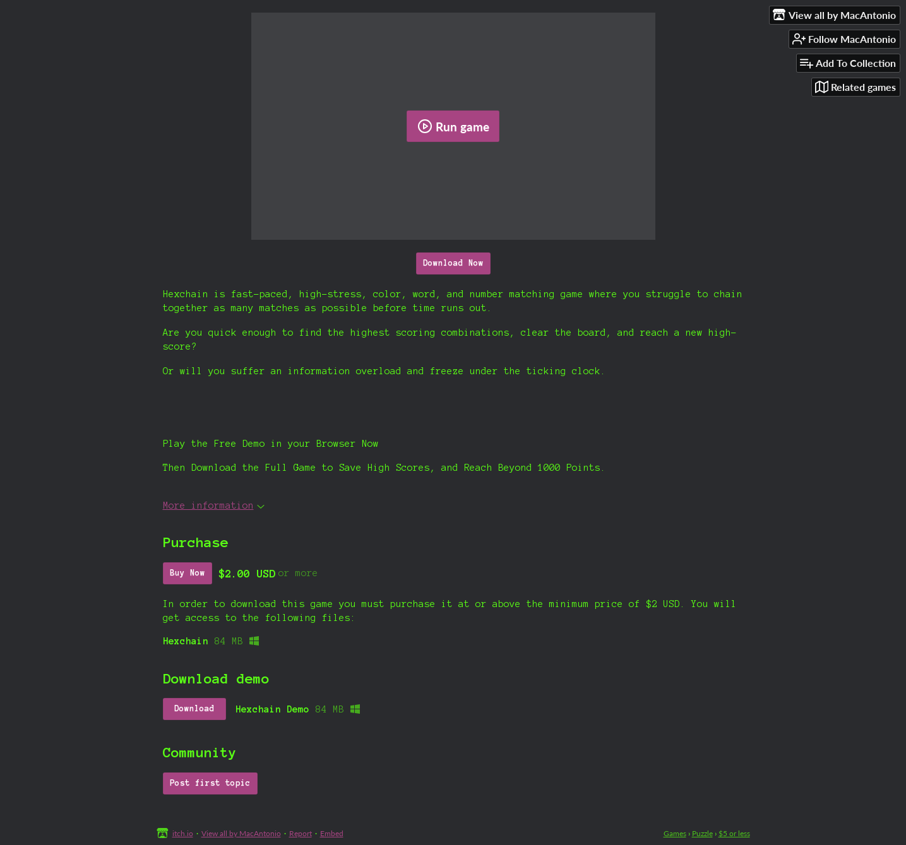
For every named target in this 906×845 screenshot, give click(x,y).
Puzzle (702, 833)
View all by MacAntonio (241, 833)
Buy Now (187, 573)
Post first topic (210, 783)
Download (194, 708)
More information (214, 505)
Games (675, 833)
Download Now (453, 263)
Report (300, 833)
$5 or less (734, 833)
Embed (331, 833)
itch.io (182, 833)
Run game (453, 126)
